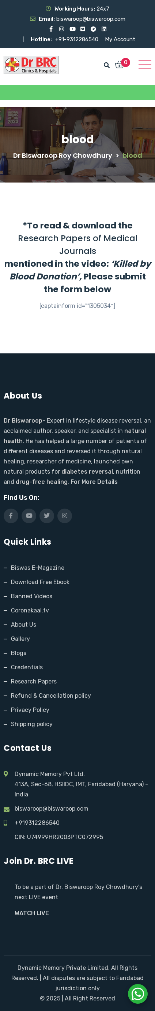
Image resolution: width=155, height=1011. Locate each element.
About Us (23, 624)
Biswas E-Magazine (37, 567)
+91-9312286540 (77, 39)
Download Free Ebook (40, 582)
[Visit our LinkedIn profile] (104, 29)
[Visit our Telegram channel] (93, 29)
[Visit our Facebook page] (51, 29)
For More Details (94, 481)
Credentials (27, 667)
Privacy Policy (30, 709)
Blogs (18, 653)
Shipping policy (32, 724)
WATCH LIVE (32, 913)
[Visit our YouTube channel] (72, 29)
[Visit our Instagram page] (61, 29)
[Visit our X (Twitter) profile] (82, 29)
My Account (120, 39)
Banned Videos (31, 596)
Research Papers (34, 681)
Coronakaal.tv (30, 610)
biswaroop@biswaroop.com (51, 808)
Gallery (20, 638)
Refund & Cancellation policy (51, 695)
